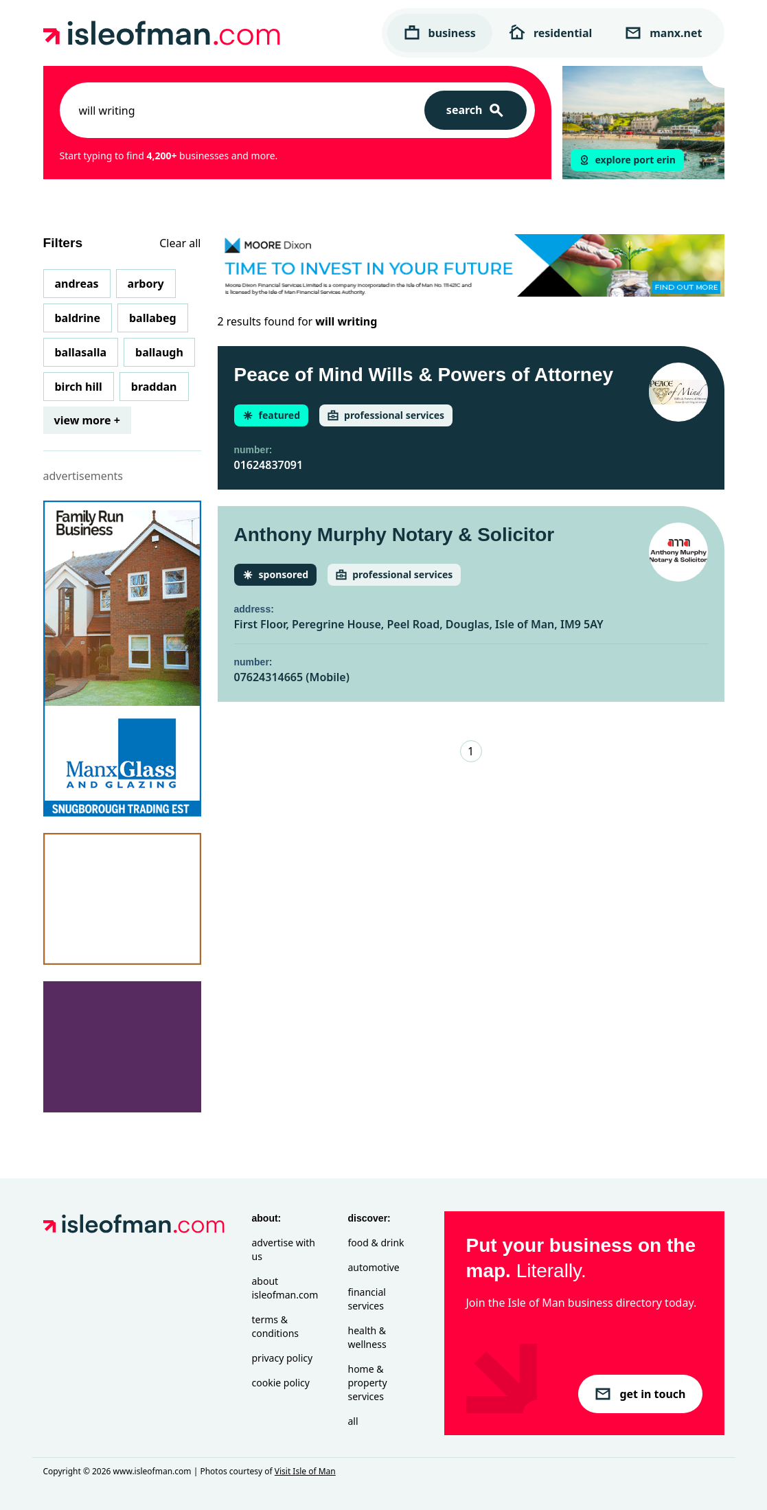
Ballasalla (81, 352)
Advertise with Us (283, 1249)
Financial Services (367, 1298)
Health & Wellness (367, 1337)
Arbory (146, 283)
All (353, 1421)
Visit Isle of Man (305, 1471)
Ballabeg (152, 317)
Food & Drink (376, 1242)
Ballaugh (159, 352)
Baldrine (77, 317)
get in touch (640, 1394)
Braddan (154, 386)
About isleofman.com (285, 1287)
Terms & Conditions (275, 1326)
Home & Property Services (367, 1382)
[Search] (475, 110)
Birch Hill (78, 386)
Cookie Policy (281, 1382)
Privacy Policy (282, 1357)
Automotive (374, 1267)
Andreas (77, 283)
